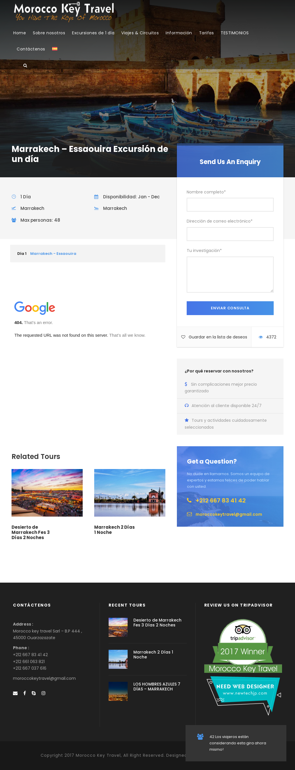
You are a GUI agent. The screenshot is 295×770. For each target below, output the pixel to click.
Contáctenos (31, 49)
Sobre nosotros (49, 33)
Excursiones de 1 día (93, 33)
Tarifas (206, 33)
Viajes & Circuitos (140, 33)
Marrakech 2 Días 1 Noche (114, 529)
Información (179, 33)
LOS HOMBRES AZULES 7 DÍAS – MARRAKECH (156, 686)
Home (19, 33)
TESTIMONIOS (235, 33)
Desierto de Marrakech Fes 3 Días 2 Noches (31, 532)
